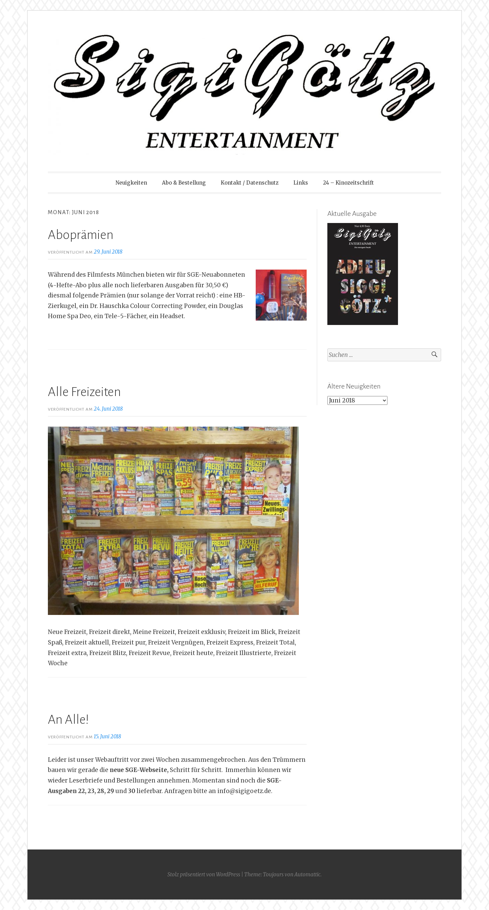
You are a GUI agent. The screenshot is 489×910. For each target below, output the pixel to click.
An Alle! (68, 719)
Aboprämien (80, 235)
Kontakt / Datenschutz (249, 182)
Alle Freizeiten (84, 392)
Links (300, 182)
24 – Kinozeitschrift (348, 182)
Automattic (307, 874)
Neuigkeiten (131, 182)
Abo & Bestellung (184, 182)
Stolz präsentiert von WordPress (203, 874)
